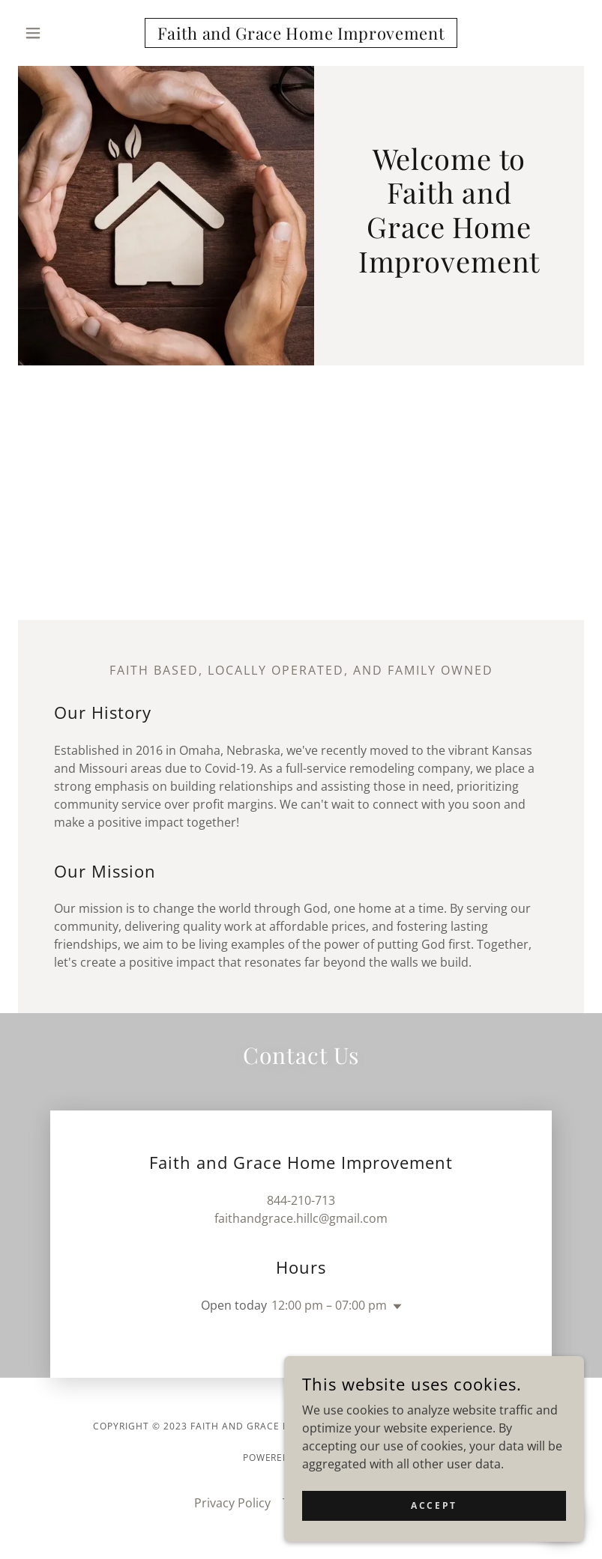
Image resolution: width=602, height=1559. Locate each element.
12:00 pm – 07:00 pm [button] (329, 1305)
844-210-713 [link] (301, 1200)
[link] (301, 35)
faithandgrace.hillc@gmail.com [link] (301, 1218)
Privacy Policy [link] (232, 1503)
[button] (60, 33)
